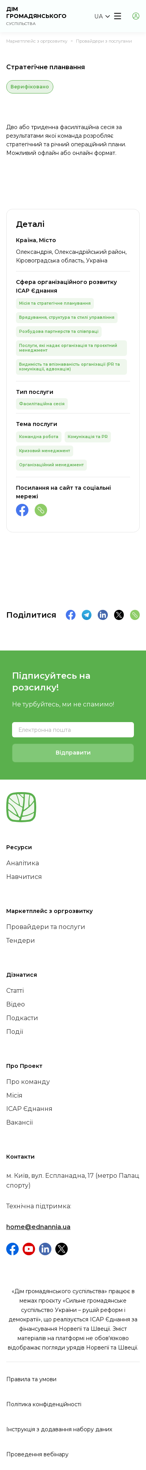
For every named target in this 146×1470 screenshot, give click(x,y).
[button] (101, 16)
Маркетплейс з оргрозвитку (36, 41)
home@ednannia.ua (38, 1227)
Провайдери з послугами (104, 41)
